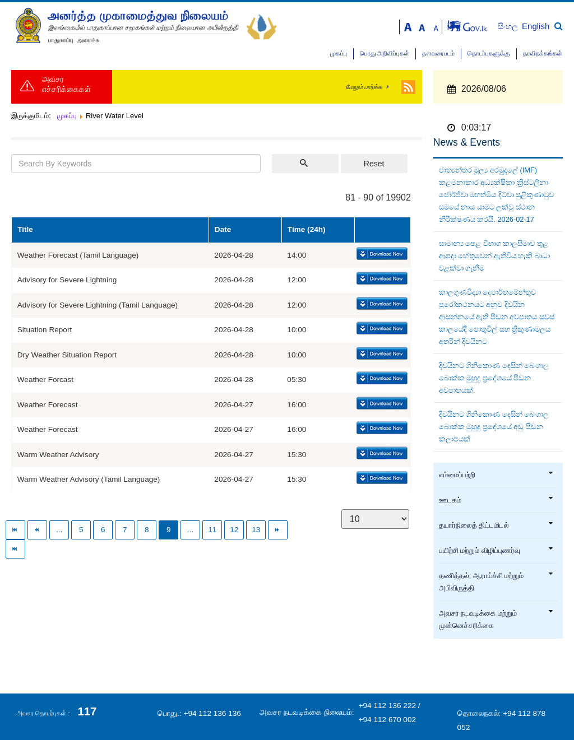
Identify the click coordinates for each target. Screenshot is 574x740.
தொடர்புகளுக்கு (488, 53)
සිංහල (509, 26)
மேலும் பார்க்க (364, 86)
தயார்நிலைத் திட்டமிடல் (496, 525)
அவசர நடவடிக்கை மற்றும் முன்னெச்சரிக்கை (496, 619)
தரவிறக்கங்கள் (542, 53)
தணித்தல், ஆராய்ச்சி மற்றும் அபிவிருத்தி (496, 582)
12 (234, 529)
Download (381, 254)
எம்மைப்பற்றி (496, 475)
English (535, 26)
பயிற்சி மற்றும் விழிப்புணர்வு (496, 551)
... (59, 529)
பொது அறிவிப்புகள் (384, 53)
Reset (374, 163)
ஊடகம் (496, 500)
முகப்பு (338, 53)
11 (212, 529)
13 (256, 529)
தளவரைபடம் (438, 53)
